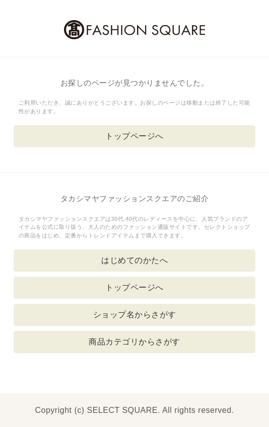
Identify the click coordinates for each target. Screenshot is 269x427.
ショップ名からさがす (134, 314)
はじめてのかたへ (134, 260)
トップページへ (134, 136)
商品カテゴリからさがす (134, 341)
